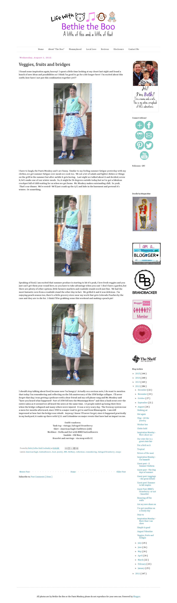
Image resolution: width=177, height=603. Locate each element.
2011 (137, 574)
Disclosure (118, 49)
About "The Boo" (56, 49)
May (140, 552)
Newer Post (25, 472)
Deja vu (140, 515)
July (140, 543)
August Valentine (145, 532)
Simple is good (143, 528)
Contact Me (133, 49)
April (140, 556)
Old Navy (71, 452)
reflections (80, 452)
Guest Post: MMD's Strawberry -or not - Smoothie (146, 491)
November (142, 394)
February (142, 564)
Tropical (141, 449)
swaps (118, 452)
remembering (91, 452)
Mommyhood (75, 49)
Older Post (121, 472)
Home (41, 49)
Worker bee (142, 425)
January (141, 568)
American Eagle (32, 452)
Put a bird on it (144, 445)
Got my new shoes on (146, 504)
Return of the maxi (145, 453)
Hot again (141, 414)
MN (65, 452)
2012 (137, 386)
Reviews (105, 49)
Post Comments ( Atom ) (41, 477)
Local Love (91, 49)
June (140, 547)
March (141, 560)
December (142, 390)
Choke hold (142, 429)
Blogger (136, 597)
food (54, 452)
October (141, 398)
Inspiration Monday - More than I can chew (146, 521)
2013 (137, 382)
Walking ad (142, 410)
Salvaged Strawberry (106, 452)
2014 (137, 378)
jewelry (60, 452)
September (143, 403)
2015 (137, 374)
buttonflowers (45, 452)
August (141, 407)
